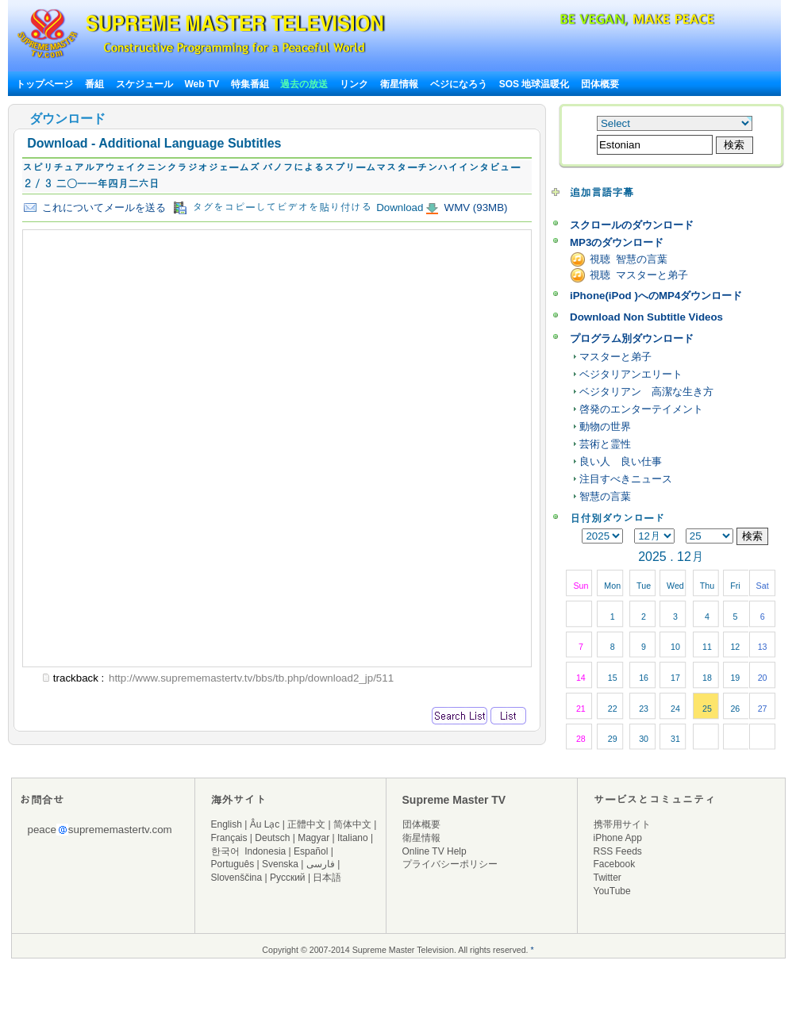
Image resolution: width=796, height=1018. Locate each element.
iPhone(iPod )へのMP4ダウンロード (656, 296)
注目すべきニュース (625, 479)
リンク (354, 84)
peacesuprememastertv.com (100, 830)
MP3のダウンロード (616, 242)
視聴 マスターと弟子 (639, 275)
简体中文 (352, 824)
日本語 (327, 877)
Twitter (607, 877)
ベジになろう (458, 84)
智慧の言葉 (605, 496)
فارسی (320, 864)
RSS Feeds (618, 851)
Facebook (615, 864)
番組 (94, 84)
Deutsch (272, 837)
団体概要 (600, 84)
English (226, 824)
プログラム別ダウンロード (632, 338)
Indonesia (265, 851)
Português (233, 864)
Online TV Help (434, 851)
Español (311, 851)
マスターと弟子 (615, 357)
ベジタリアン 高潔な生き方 (646, 392)
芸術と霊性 (605, 444)
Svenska (280, 864)
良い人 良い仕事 (620, 461)
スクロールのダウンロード (632, 225)
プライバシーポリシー (450, 864)
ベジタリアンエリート (631, 374)
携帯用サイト (622, 824)
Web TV (202, 84)
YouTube (612, 891)
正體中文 (306, 824)
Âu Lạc (265, 824)
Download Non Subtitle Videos (646, 317)
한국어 (225, 851)
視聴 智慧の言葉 (628, 259)
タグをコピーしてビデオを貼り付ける (273, 208)
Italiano (352, 837)
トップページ (44, 84)
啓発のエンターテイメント (641, 409)
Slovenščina (237, 877)
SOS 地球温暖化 (534, 84)
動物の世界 (605, 426)
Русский (288, 877)
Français (229, 837)
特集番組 (250, 84)
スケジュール (144, 84)
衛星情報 (399, 84)
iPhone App (618, 837)
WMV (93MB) (474, 207)
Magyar (313, 837)
